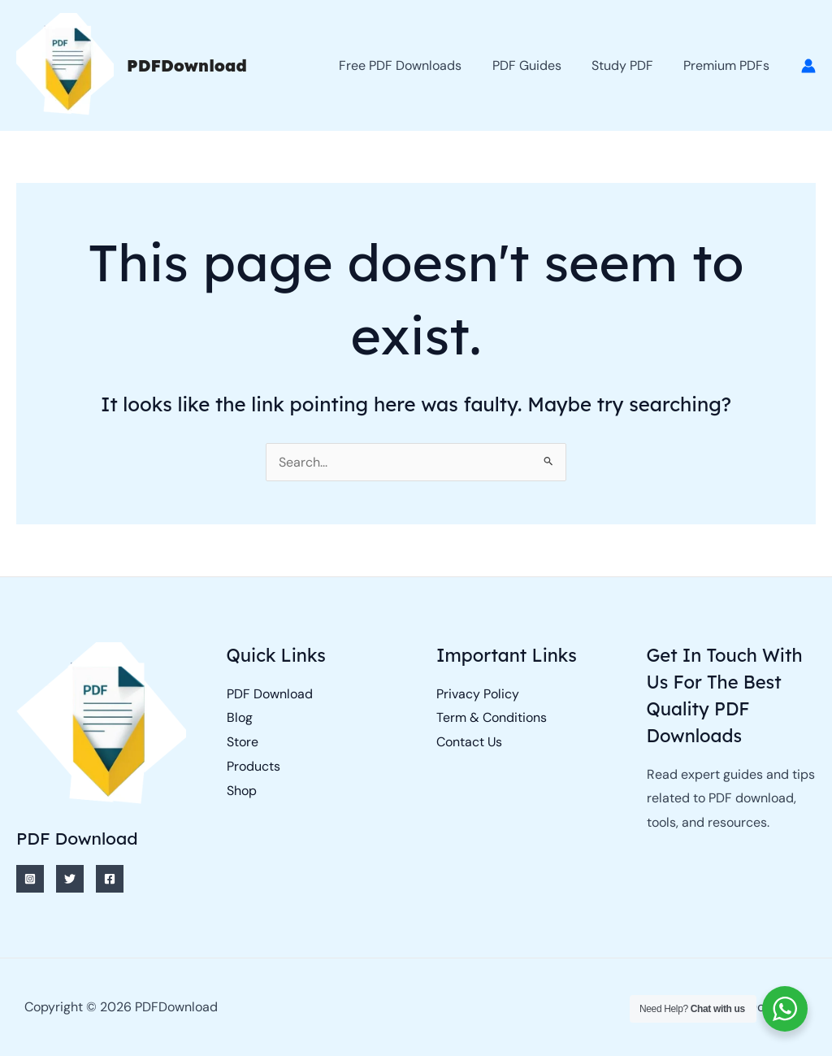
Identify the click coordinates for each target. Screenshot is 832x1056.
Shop (242, 790)
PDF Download (270, 693)
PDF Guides (537, 65)
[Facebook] (110, 879)
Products (253, 766)
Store (242, 741)
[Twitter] (70, 879)
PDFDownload (187, 65)
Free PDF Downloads (415, 65)
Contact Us (469, 741)
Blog (240, 717)
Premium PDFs (729, 65)
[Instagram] (30, 879)
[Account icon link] (808, 66)
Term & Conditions (491, 717)
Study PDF (629, 65)
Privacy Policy (477, 693)
